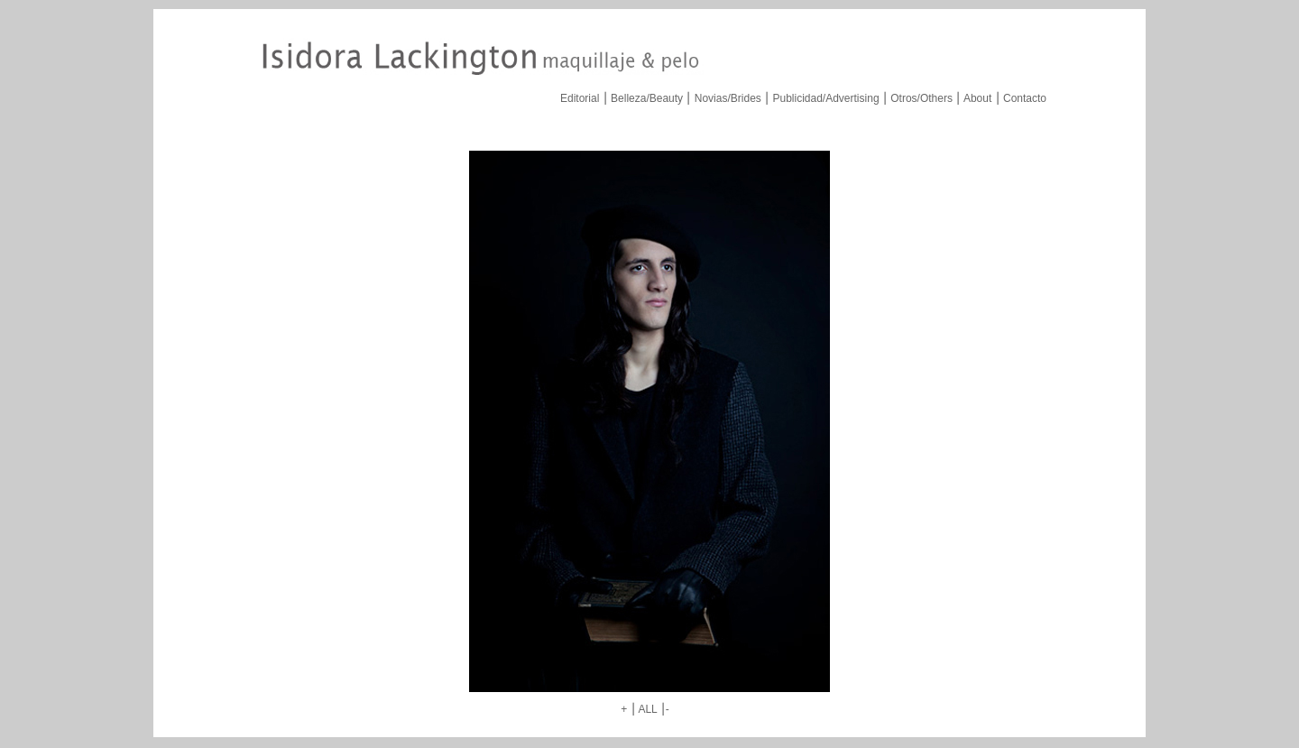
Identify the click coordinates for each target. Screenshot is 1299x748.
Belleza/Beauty (647, 98)
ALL (647, 709)
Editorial (579, 98)
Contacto (1024, 98)
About (977, 98)
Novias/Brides (728, 98)
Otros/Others (921, 98)
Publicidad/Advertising (825, 98)
